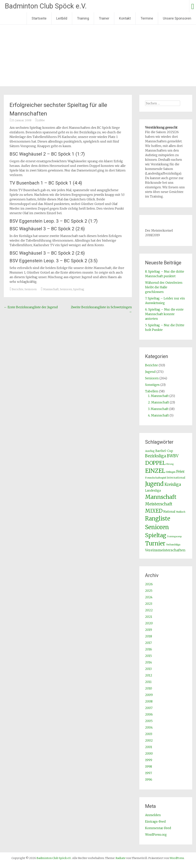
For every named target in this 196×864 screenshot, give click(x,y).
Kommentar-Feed (158, 828)
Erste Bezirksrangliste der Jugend (31, 307)
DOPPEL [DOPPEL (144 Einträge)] (155, 463)
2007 (149, 708)
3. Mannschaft (158, 409)
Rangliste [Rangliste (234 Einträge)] (157, 518)
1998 (148, 766)
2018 (148, 636)
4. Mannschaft (158, 415)
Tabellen (151, 391)
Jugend (150, 372)
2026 (149, 584)
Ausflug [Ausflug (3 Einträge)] (150, 451)
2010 (148, 688)
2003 (148, 734)
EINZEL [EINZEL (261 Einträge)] (155, 470)
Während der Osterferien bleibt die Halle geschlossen (163, 287)
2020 (149, 623)
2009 (149, 695)
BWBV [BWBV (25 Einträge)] (173, 455)
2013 (148, 669)
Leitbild (61, 18)
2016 (148, 649)
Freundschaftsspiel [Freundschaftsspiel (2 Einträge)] (155, 477)
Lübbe (41, 120)
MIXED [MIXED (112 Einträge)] (154, 511)
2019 (148, 630)
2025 (148, 591)
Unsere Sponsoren (177, 18)
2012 (148, 675)
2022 (149, 610)
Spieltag (78, 289)
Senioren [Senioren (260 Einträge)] (157, 527)
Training (83, 18)
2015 (148, 656)
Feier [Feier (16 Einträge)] (180, 471)
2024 (149, 597)
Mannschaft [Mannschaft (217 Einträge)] (160, 496)
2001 (148, 747)
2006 (149, 714)
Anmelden (153, 815)
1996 (148, 779)
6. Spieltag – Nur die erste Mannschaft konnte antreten (164, 314)
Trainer (104, 18)
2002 (149, 740)
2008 (149, 701)
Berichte (17, 289)
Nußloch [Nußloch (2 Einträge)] (180, 511)
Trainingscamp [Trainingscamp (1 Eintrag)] (174, 536)
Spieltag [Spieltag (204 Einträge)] (155, 535)
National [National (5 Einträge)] (169, 511)
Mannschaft (51, 289)
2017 (148, 643)
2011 (148, 682)
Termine (146, 18)
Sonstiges (152, 385)
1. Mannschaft (158, 396)
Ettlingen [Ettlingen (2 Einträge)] (171, 472)
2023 (148, 604)
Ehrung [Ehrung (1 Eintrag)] (170, 464)
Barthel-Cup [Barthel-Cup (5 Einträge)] (164, 451)
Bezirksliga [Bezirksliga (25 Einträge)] (155, 455)
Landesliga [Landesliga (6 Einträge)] (153, 490)
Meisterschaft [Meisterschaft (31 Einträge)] (158, 504)
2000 (149, 753)
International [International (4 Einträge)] (176, 477)
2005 (149, 721)
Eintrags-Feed (155, 821)
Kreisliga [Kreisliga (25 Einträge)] (172, 484)
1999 (148, 760)
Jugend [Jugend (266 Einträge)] (154, 483)
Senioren (30, 289)
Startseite (39, 18)
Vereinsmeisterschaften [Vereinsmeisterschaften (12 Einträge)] (165, 550)
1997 (148, 773)
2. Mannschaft (158, 402)
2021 (148, 617)
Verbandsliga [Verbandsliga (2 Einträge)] (173, 544)
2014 (148, 662)
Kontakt (125, 18)
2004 (149, 727)
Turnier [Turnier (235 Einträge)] (155, 543)
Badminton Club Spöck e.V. (46, 6)
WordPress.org (156, 834)
